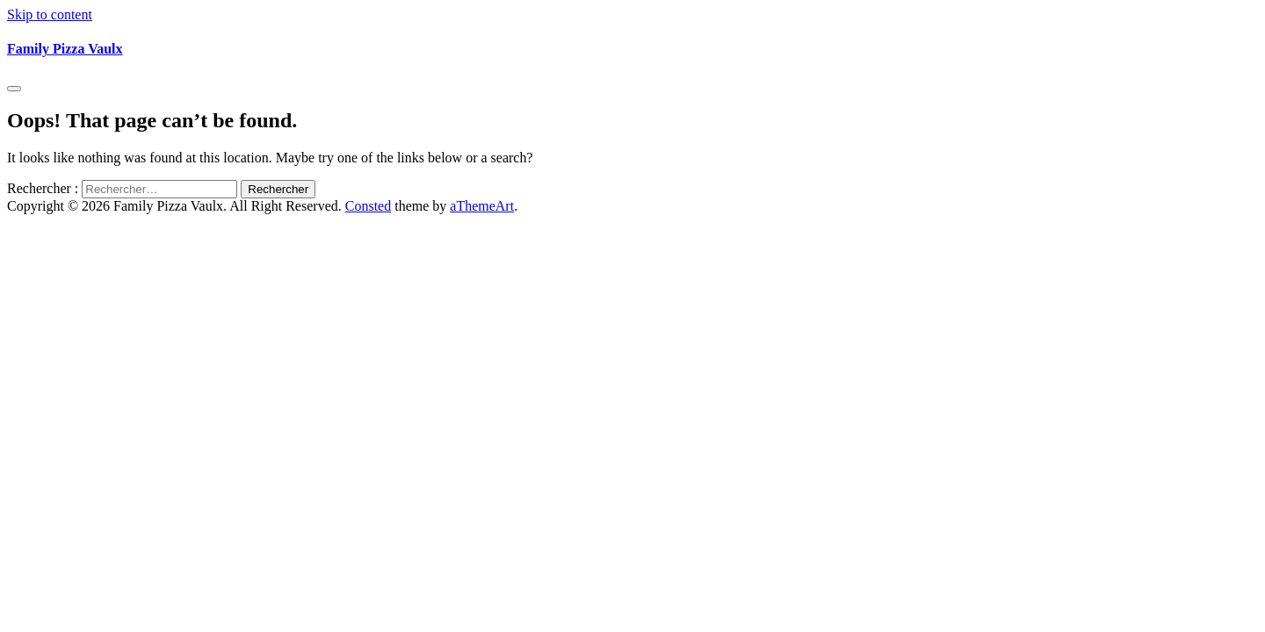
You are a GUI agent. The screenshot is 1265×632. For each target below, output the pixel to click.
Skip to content (49, 14)
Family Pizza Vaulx (65, 48)
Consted (368, 205)
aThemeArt (482, 205)
